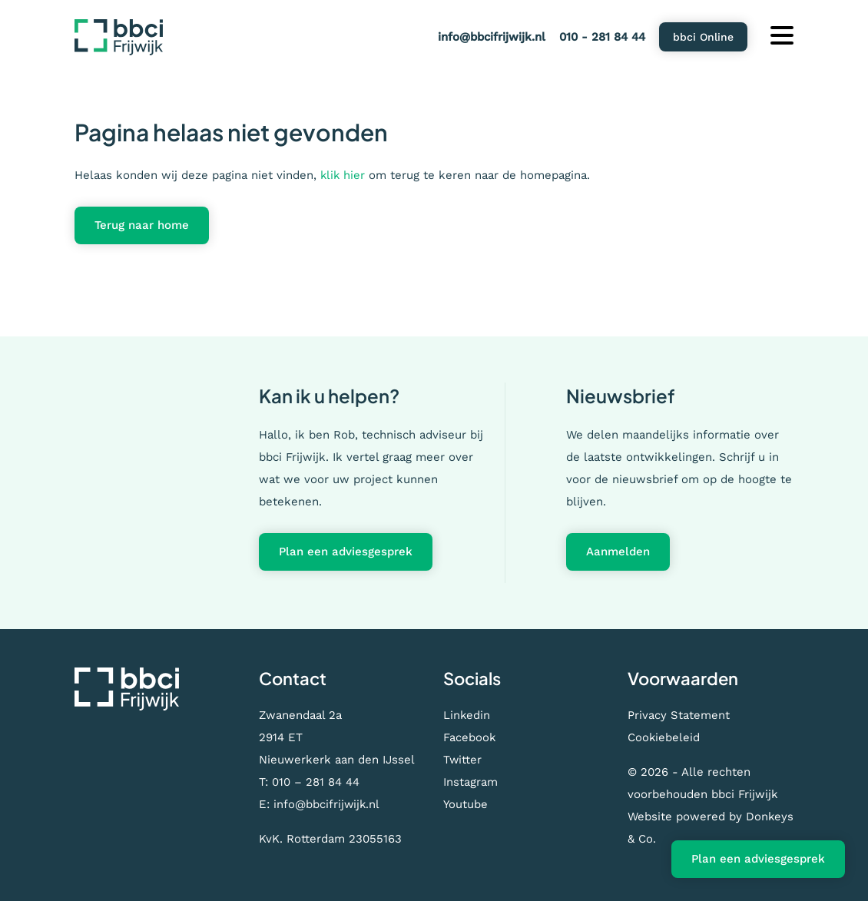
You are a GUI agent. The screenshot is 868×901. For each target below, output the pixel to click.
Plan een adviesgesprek (345, 551)
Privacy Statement (679, 715)
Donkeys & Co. (668, 839)
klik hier (343, 175)
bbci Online (703, 37)
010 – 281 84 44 (315, 782)
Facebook (469, 737)
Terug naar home (141, 225)
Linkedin (467, 715)
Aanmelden (618, 551)
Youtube (466, 804)
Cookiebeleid (664, 737)
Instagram (470, 782)
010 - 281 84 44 (602, 37)
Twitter (462, 760)
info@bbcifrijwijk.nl (491, 37)
